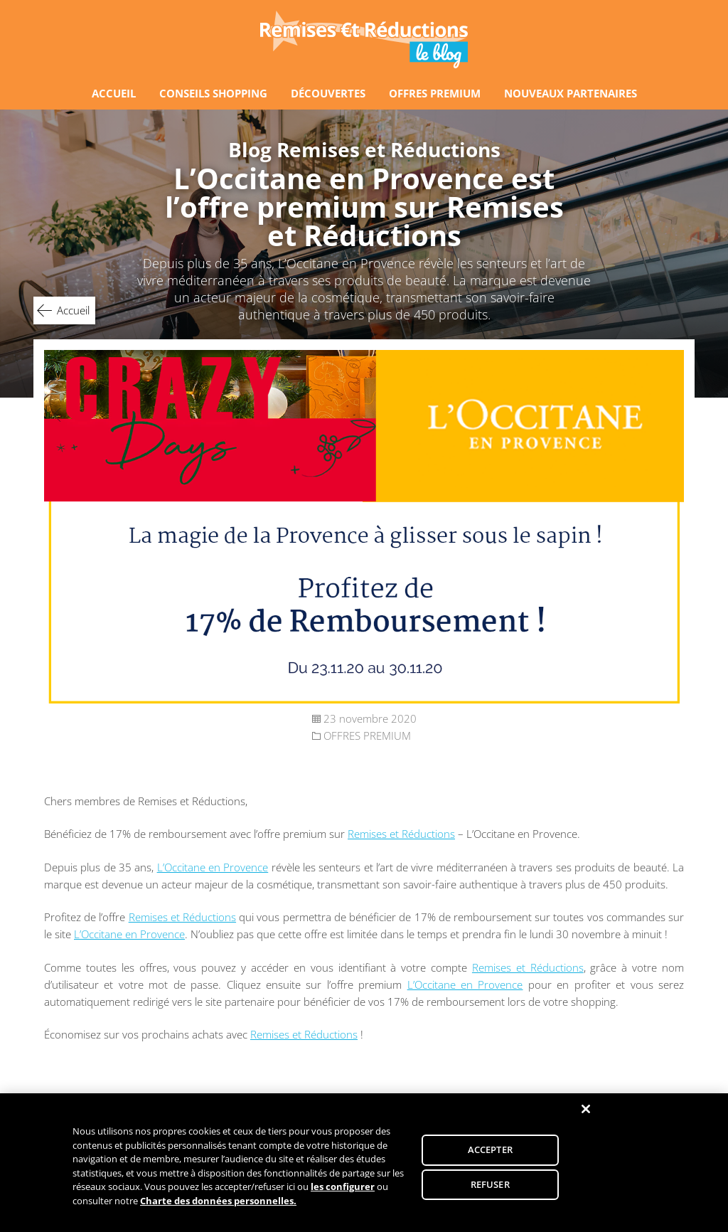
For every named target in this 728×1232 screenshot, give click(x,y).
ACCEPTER (490, 1153)
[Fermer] (585, 1113)
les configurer (343, 1191)
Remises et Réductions (401, 834)
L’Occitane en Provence (213, 867)
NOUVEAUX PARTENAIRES (570, 93)
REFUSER (490, 1188)
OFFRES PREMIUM (435, 93)
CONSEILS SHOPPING (213, 93)
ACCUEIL (114, 93)
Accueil (73, 310)
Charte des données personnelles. (218, 1205)
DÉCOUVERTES (328, 93)
